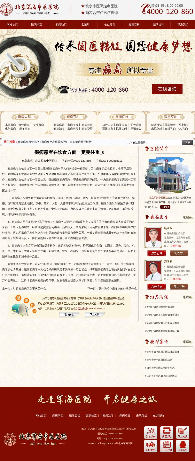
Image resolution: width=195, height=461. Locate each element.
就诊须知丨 (158, 124)
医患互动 (170, 117)
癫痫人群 (24, 117)
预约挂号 (158, 24)
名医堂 (85, 24)
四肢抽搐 (121, 124)
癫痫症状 (72, 124)
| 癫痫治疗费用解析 (80, 141)
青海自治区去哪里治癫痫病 (160, 307)
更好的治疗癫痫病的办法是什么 (117, 288)
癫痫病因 (59, 124)
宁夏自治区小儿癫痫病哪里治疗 (162, 315)
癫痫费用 (87, 128)
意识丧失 (135, 128)
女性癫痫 (38, 124)
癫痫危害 (72, 128)
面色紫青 (135, 124)
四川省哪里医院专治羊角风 (160, 367)
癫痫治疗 (59, 128)
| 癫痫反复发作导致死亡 (54, 141)
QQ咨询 (183, 128)
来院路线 (141, 415)
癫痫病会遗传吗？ (28, 141)
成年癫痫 (10, 128)
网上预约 (183, 124)
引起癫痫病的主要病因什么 (29, 288)
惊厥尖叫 (121, 128)
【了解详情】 (175, 245)
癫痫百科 (134, 24)
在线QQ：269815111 (109, 160)
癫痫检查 (87, 124)
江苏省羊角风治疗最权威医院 (161, 375)
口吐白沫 (107, 124)
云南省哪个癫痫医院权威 (159, 359)
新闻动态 (61, 24)
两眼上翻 (107, 128)
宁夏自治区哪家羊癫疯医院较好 (162, 331)
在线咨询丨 (171, 128)
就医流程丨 (171, 124)
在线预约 (158, 415)
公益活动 (109, 24)
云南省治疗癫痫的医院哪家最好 (162, 351)
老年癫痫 (24, 128)
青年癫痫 (24, 124)
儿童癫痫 (10, 124)
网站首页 (12, 24)
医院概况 (36, 24)
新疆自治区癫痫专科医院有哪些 (162, 323)
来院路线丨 (158, 128)
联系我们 (182, 24)
